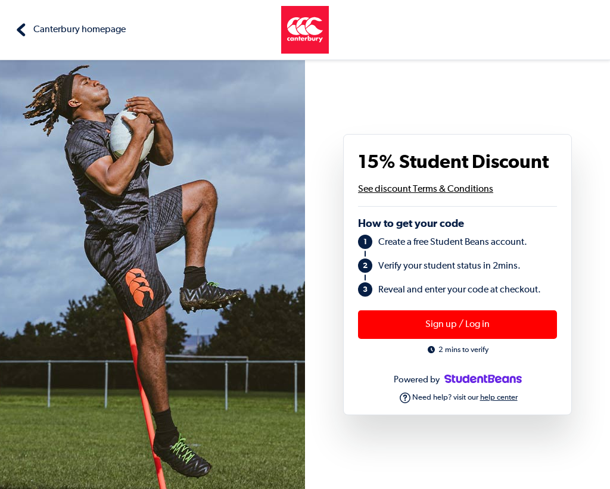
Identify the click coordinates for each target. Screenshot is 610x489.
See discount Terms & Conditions (425, 189)
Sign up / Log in (457, 324)
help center (499, 397)
